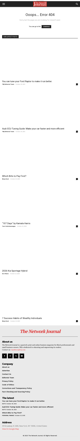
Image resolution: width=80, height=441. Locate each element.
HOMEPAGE (46, 26)
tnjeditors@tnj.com (18, 350)
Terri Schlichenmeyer (9, 226)
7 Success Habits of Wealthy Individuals (22, 318)
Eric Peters (5, 273)
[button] (3, 4)
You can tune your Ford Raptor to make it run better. (27, 81)
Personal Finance (8, 415)
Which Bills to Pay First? (14, 176)
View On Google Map (10, 429)
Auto (4, 403)
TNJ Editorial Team (8, 84)
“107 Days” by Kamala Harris (16, 223)
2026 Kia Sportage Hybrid (14, 271)
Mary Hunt (5, 179)
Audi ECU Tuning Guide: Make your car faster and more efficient (33, 128)
